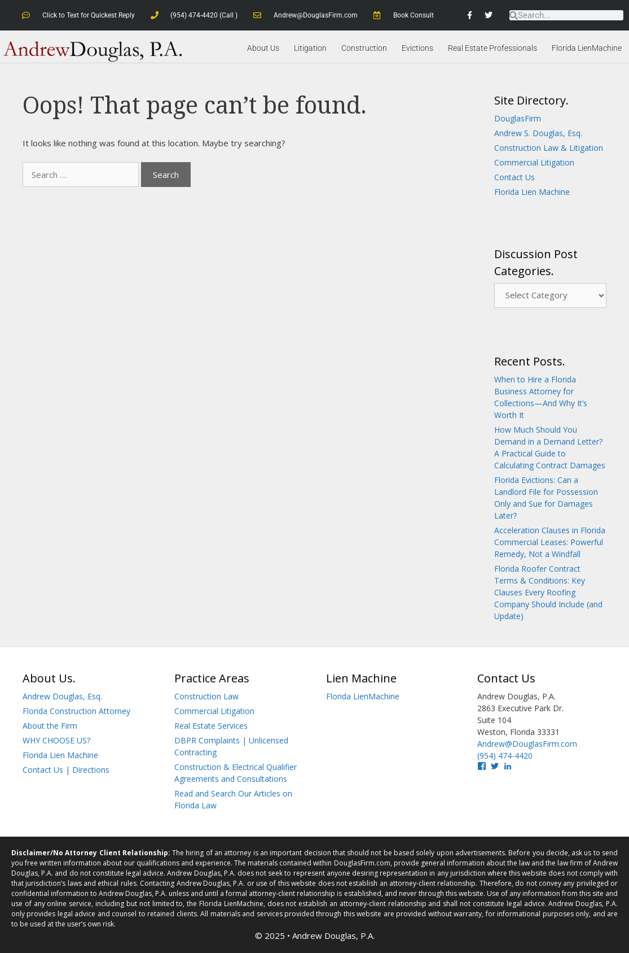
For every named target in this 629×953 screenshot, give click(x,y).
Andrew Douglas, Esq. (62, 695)
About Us (263, 48)
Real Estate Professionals (492, 48)
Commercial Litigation (534, 161)
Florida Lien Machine (532, 191)
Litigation (310, 48)
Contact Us (514, 176)
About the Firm (50, 725)
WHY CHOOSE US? (56, 739)
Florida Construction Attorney (76, 710)
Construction (364, 48)
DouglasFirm (517, 117)
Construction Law (206, 695)
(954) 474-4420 (505, 755)
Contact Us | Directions (66, 769)
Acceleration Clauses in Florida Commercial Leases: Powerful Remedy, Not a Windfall (549, 541)
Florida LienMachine (587, 48)
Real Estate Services (211, 725)
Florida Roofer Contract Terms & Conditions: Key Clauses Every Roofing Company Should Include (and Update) (548, 592)
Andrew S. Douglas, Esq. (538, 132)
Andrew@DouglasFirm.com (527, 743)
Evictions (417, 48)
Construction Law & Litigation (548, 147)
